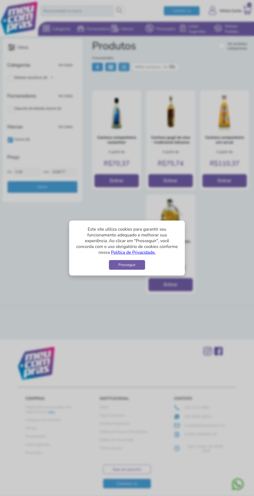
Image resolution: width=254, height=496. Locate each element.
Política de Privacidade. (133, 252)
